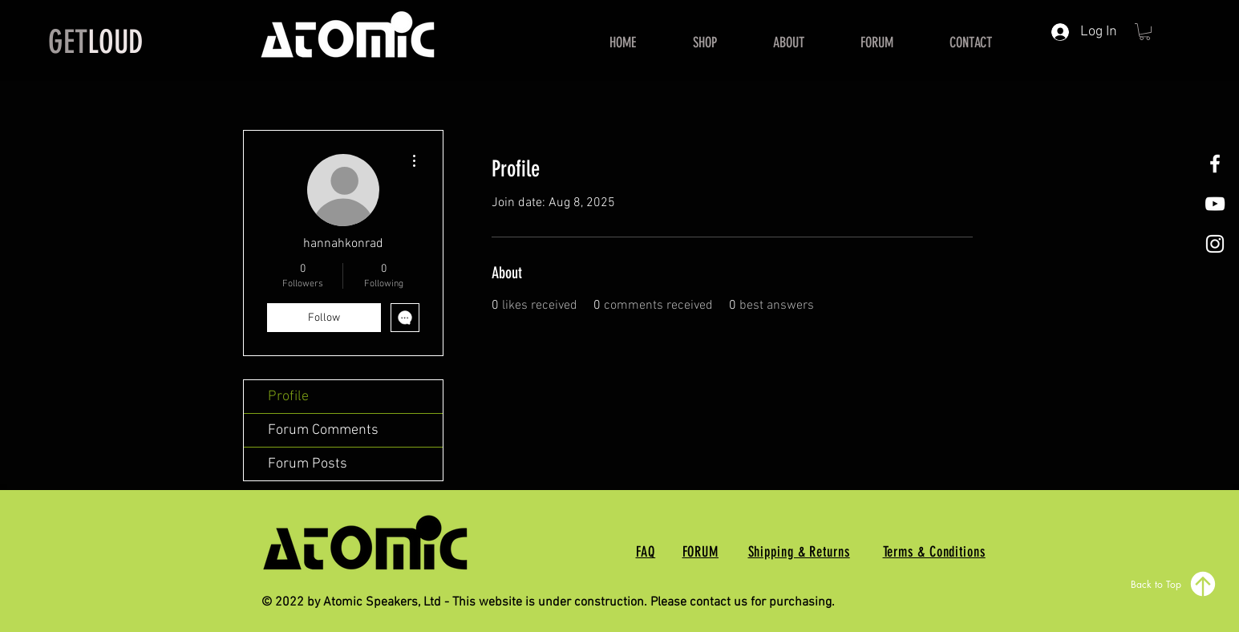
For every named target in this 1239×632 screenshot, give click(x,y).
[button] (1145, 31)
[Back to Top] (1174, 584)
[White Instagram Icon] (1215, 244)
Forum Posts (307, 464)
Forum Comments (323, 430)
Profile (288, 396)
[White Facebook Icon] (1215, 164)
